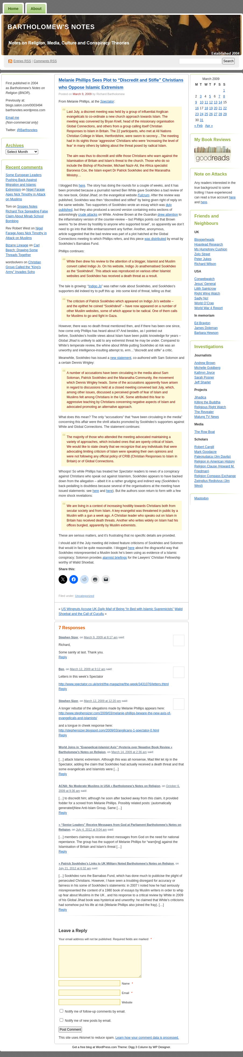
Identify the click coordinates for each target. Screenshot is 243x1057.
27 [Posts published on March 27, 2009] (215, 114)
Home (13, 8)
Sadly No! (201, 298)
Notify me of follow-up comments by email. (95, 1011)
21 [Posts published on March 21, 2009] (220, 108)
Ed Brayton (202, 323)
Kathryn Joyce (204, 372)
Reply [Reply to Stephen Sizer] (63, 657)
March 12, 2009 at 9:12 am (87, 669)
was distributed (155, 239)
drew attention (168, 214)
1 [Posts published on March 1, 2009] (224, 90)
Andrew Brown (204, 363)
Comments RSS (45, 61)
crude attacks (87, 214)
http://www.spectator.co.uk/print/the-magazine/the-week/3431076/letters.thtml (114, 684)
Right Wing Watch (207, 293)
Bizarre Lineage (17, 245)
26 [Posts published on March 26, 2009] (211, 114)
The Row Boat (204, 432)
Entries (22, 61)
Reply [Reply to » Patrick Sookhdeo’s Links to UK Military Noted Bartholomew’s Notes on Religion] (63, 910)
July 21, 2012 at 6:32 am (75, 868)
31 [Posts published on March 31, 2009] (201, 120)
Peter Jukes (202, 259)
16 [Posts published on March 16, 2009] (197, 108)
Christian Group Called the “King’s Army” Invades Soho (23, 267)
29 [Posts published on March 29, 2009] (225, 114)
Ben (61, 669)
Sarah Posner (204, 377)
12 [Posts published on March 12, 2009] (211, 102)
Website (127, 1002)
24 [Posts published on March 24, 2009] (201, 114)
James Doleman (206, 328)
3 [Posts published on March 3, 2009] (201, 96)
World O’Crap (204, 303)
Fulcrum (143, 195)
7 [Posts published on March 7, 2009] (219, 96)
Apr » (209, 126)
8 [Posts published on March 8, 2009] (224, 96)
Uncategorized (84, 595)
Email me (12, 118)
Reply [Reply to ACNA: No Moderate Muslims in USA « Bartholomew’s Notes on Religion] (63, 813)
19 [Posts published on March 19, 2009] (211, 108)
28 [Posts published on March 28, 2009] (220, 114)
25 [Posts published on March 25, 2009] (206, 114)
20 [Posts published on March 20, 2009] (215, 108)
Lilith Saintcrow (205, 288)
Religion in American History (214, 461)
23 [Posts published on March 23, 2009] (197, 114)
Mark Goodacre (205, 452)
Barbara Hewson (206, 333)
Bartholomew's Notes (51, 26)
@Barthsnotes (27, 130)
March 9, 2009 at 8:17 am (100, 637)
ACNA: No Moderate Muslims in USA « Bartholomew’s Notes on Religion (109, 786)
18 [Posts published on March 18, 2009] (206, 108)
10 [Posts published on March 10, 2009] (201, 102)
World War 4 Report (208, 308)
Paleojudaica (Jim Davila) (212, 456)
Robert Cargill (204, 447)
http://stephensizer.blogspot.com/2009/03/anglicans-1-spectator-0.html (109, 730)
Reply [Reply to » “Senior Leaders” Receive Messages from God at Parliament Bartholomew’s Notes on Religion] (63, 851)
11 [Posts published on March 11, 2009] (206, 102)
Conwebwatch (204, 279)
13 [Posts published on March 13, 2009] (215, 102)
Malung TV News (206, 417)
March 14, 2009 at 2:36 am (128, 752)
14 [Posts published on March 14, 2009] (220, 102)
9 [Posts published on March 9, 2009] (196, 102)
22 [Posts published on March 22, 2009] (225, 108)
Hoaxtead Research (208, 244)
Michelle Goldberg (207, 368)
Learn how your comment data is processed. (147, 1038)
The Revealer (204, 412)
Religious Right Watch (210, 407)
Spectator (107, 101)
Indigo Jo (95, 286)
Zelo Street (202, 254)
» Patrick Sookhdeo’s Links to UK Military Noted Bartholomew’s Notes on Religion (116, 863)
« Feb (198, 126)
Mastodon (201, 498)
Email (127, 993)
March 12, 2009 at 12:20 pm (102, 700)
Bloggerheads (204, 240)
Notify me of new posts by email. (88, 1021)
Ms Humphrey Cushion (210, 249)
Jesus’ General (205, 284)
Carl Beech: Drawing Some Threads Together (23, 250)
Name (127, 983)
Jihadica (200, 397)
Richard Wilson (205, 264)
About (36, 8)
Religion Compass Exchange (215, 476)
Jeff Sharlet (202, 382)
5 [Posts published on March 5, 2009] (210, 96)
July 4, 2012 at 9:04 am (91, 829)
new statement (120, 358)
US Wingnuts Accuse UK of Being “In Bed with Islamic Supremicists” (117, 609)
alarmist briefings (114, 557)
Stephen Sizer (68, 637)
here (82, 185)
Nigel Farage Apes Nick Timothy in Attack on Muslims (25, 194)
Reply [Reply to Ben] (63, 689)
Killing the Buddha (207, 402)
